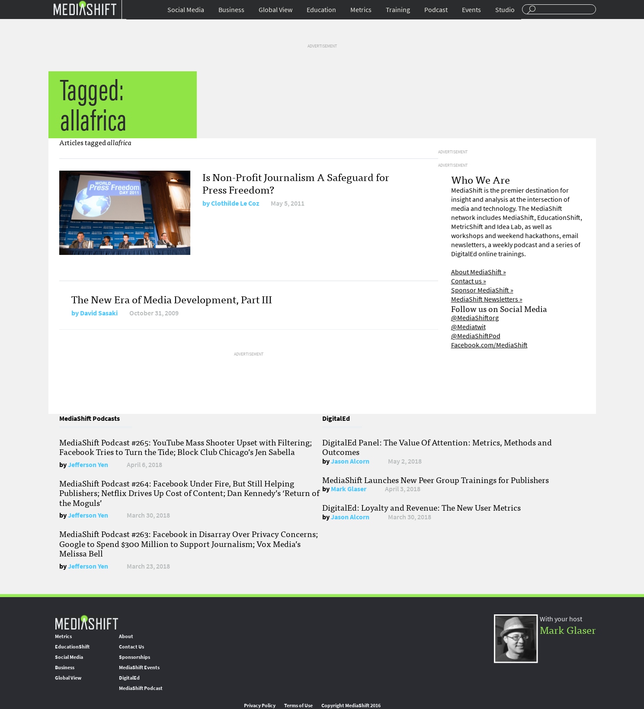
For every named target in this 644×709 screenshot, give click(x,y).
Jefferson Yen (88, 464)
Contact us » (468, 281)
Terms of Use (298, 705)
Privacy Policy (260, 705)
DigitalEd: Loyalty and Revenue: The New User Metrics (421, 507)
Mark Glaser (348, 488)
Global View (275, 9)
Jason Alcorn (350, 461)
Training (398, 9)
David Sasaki (99, 313)
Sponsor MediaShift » (482, 290)
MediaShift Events (139, 667)
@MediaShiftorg (475, 317)
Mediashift (84, 7)
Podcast (436, 9)
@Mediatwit (468, 326)
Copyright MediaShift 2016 (351, 705)
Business (231, 9)
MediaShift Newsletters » (486, 299)
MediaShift (86, 622)
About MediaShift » (478, 272)
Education (321, 9)
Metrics (361, 9)
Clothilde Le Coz (235, 203)
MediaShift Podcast (141, 688)
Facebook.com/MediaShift (489, 345)
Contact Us (131, 646)
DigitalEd (129, 677)
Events (471, 9)
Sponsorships (134, 657)
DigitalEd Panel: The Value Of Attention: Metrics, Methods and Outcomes (437, 447)
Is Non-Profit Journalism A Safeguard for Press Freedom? (295, 182)
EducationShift (72, 646)
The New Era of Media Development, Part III (171, 298)
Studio (505, 9)
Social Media (185, 9)
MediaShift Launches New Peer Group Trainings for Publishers (435, 479)
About (126, 636)
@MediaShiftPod (475, 335)
